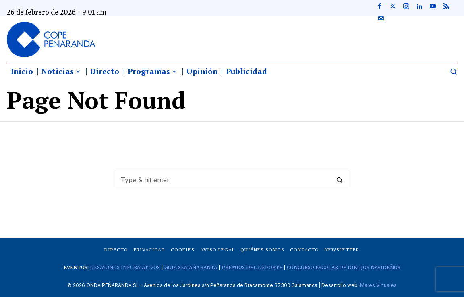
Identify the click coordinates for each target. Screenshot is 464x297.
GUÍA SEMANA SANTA (190, 267)
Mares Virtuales (378, 285)
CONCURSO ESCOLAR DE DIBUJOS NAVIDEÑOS (343, 267)
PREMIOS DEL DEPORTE (252, 267)
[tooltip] (379, 6)
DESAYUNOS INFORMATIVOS (125, 267)
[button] (339, 179)
